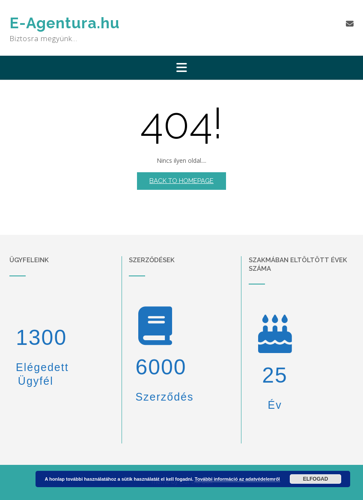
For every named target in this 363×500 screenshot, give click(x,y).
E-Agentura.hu (64, 23)
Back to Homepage (181, 181)
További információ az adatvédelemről (237, 479)
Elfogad (315, 479)
